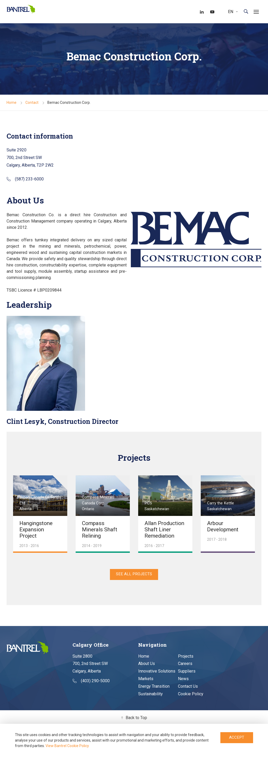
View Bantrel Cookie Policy (67, 746)
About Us (146, 666)
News (183, 681)
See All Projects (134, 575)
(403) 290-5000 (91, 683)
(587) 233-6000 (25, 179)
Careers (185, 666)
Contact (31, 103)
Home (11, 103)
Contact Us (188, 688)
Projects (185, 658)
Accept (236, 738)
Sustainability (150, 696)
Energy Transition (154, 688)
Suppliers (187, 673)
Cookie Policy (190, 696)
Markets (145, 681)
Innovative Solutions (156, 673)
